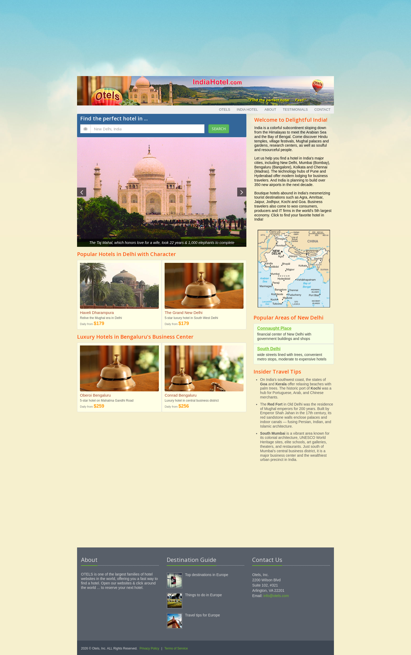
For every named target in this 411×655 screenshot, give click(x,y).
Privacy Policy (149, 648)
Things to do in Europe (203, 595)
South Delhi (268, 349)
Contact (322, 109)
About (270, 109)
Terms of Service (176, 648)
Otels (224, 109)
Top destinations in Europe (206, 575)
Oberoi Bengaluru (95, 395)
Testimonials (295, 109)
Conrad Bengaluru (181, 395)
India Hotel (247, 109)
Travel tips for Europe (202, 615)
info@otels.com (276, 596)
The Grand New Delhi (183, 312)
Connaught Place (274, 328)
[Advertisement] (205, 36)
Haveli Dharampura (97, 312)
